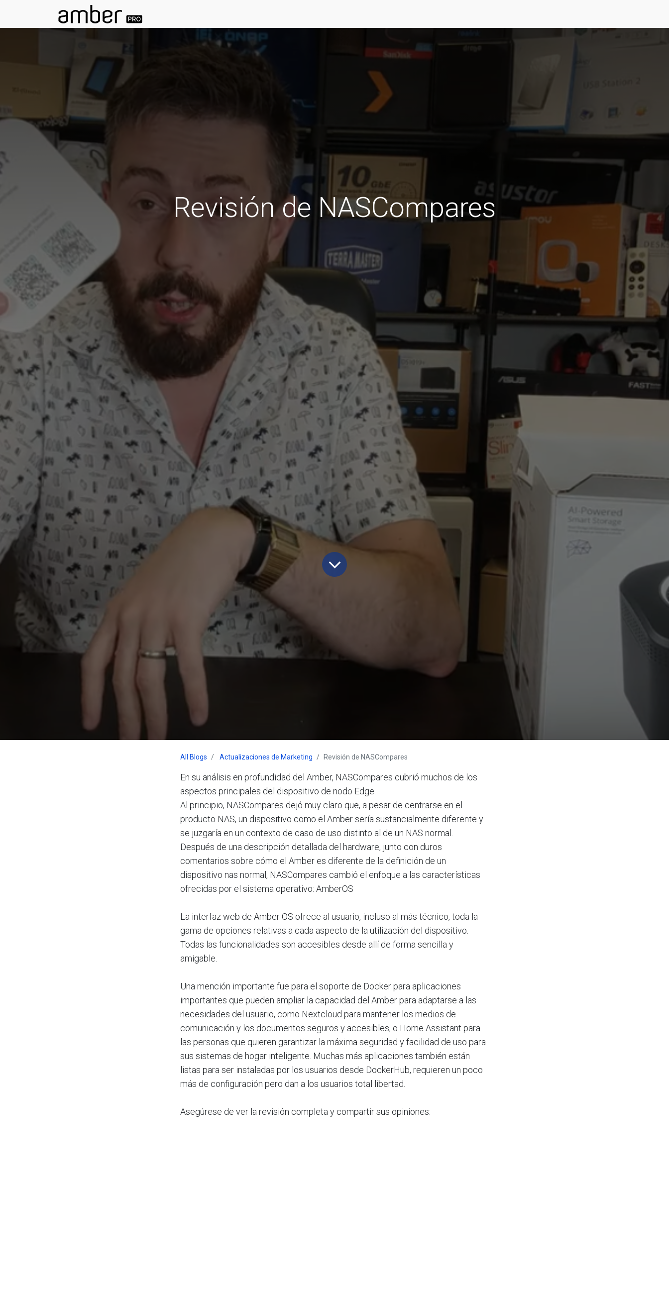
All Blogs (193, 757)
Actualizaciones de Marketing (266, 757)
